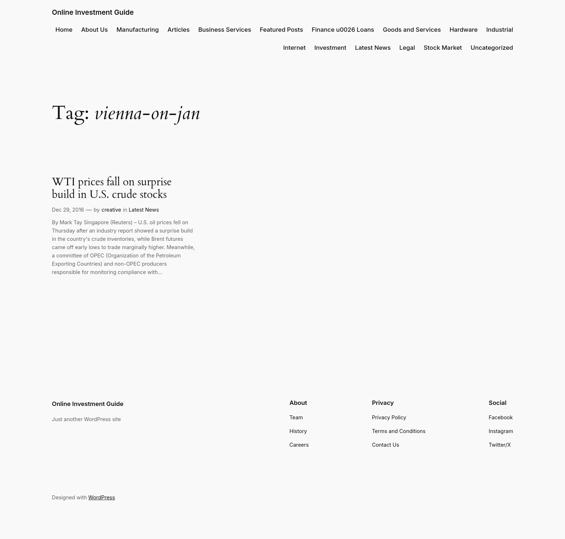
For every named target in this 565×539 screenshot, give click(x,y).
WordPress (101, 497)
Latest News (144, 210)
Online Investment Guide (93, 12)
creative (111, 210)
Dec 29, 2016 (68, 210)
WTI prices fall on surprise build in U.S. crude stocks (112, 189)
